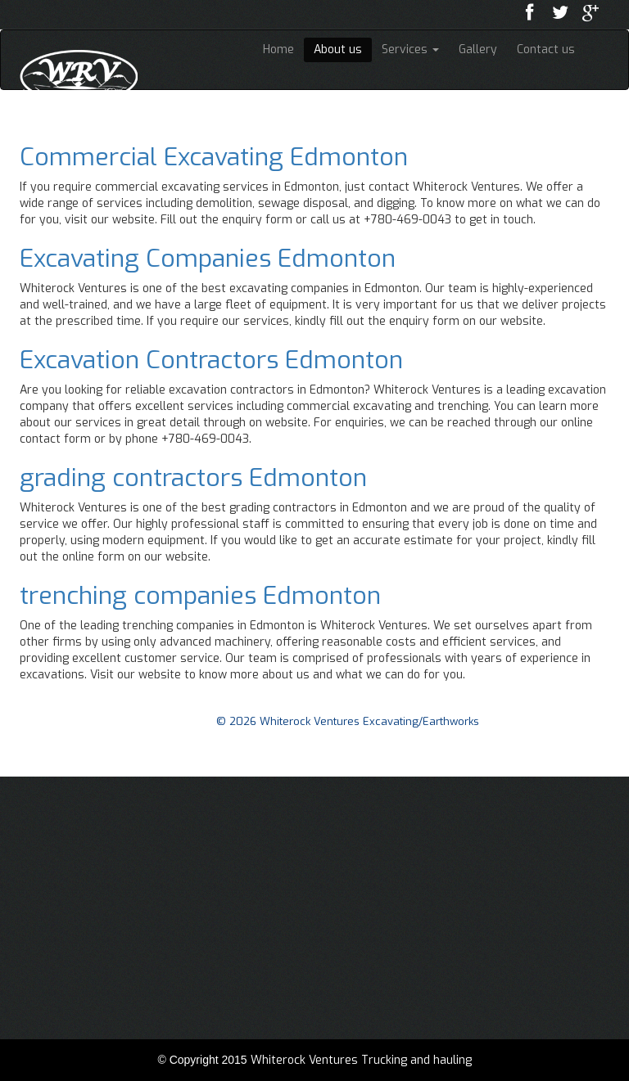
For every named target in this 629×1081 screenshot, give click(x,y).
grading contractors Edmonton (193, 478)
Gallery (478, 49)
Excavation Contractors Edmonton (211, 360)
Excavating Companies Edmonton (208, 258)
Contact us (546, 49)
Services (410, 49)
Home (278, 49)
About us (338, 49)
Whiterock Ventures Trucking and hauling (361, 1060)
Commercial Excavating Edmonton (214, 157)
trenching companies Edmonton (200, 595)
